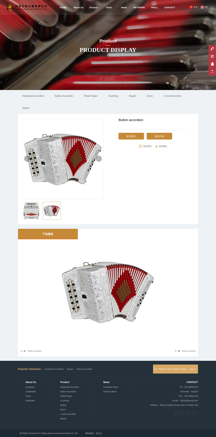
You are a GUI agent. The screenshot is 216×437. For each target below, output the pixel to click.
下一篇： (178, 351)
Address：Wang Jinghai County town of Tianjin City (174, 405)
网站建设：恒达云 (93, 433)
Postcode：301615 (189, 391)
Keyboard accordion (54, 369)
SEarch (192, 369)
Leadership (31, 391)
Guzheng (113, 96)
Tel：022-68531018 (189, 387)
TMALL (154, 7)
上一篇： (23, 351)
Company (30, 387)
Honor (28, 396)
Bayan (25, 108)
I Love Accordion (172, 96)
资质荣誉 (145, 146)
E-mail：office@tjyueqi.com (185, 400)
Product (93, 7)
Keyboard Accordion (33, 96)
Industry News (110, 391)
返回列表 (159, 136)
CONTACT (169, 7)
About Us (79, 7)
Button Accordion (64, 96)
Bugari (132, 96)
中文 (193, 7)
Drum (150, 96)
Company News (110, 387)
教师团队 (160, 146)
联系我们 (131, 136)
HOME (63, 7)
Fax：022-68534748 (188, 396)
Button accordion (34, 351)
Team (109, 7)
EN (203, 7)
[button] (99, 159)
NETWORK (139, 7)
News (124, 7)
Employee (30, 400)
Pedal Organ (91, 96)
